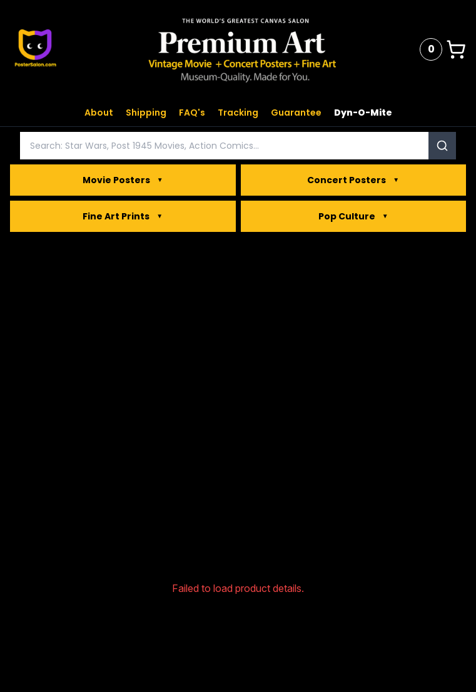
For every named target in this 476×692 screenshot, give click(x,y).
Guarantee (296, 112)
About (98, 112)
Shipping (146, 112)
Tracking (238, 112)
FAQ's (192, 112)
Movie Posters (123, 180)
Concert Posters (353, 180)
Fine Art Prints (123, 216)
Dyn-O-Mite (363, 112)
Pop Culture (353, 216)
